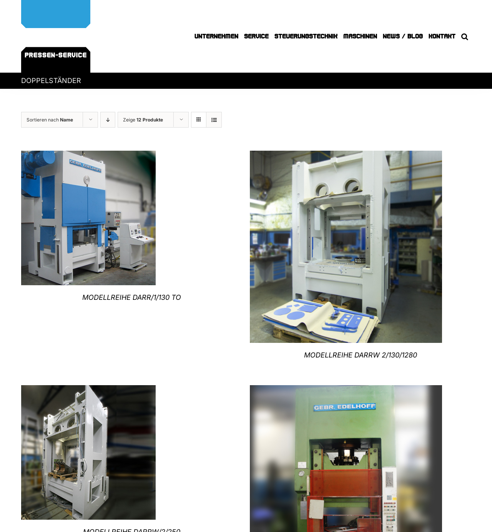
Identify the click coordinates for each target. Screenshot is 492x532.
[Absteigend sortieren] (107, 120)
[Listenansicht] (213, 119)
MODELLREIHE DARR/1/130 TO (131, 297)
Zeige (143, 120)
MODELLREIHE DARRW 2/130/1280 (360, 355)
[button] (464, 36)
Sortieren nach (50, 120)
